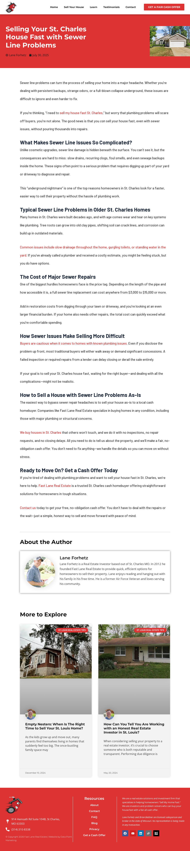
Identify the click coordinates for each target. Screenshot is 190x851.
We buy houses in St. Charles (40, 433)
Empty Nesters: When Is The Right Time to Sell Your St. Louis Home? (55, 727)
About (94, 805)
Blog (94, 823)
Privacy (94, 829)
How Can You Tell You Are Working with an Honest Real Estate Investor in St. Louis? (134, 729)
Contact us (28, 508)
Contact (131, 7)
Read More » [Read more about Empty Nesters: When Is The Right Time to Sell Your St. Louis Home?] (32, 763)
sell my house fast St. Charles (81, 113)
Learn (93, 7)
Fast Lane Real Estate (54, 486)
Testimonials (111, 7)
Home (54, 7)
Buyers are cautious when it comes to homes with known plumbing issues (73, 343)
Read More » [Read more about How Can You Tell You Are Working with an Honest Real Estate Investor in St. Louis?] (110, 763)
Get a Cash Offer (94, 835)
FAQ (94, 817)
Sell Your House (74, 7)
